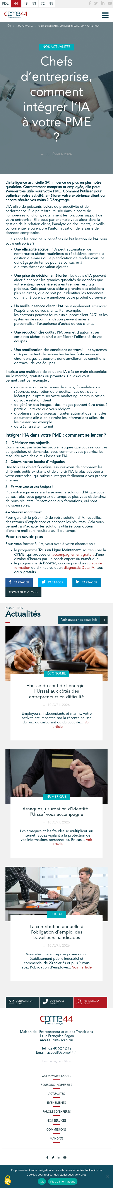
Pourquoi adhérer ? (56, 1085)
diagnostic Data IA (79, 568)
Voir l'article (82, 967)
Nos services (56, 1120)
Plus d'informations (62, 1181)
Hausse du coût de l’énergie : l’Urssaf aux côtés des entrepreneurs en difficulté (56, 691)
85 (51, 3)
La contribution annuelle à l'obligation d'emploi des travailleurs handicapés (56, 932)
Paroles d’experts (57, 1111)
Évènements (56, 1103)
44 (16, 3)
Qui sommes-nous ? (56, 1076)
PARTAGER (19, 582)
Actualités (56, 1094)
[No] (107, 1176)
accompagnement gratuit (73, 555)
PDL (5, 3)
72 (43, 3)
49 (26, 3)
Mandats (56, 1138)
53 (34, 3)
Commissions (56, 1129)
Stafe (67, 1061)
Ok (42, 1181)
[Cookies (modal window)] (7, 1180)
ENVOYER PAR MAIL (23, 591)
